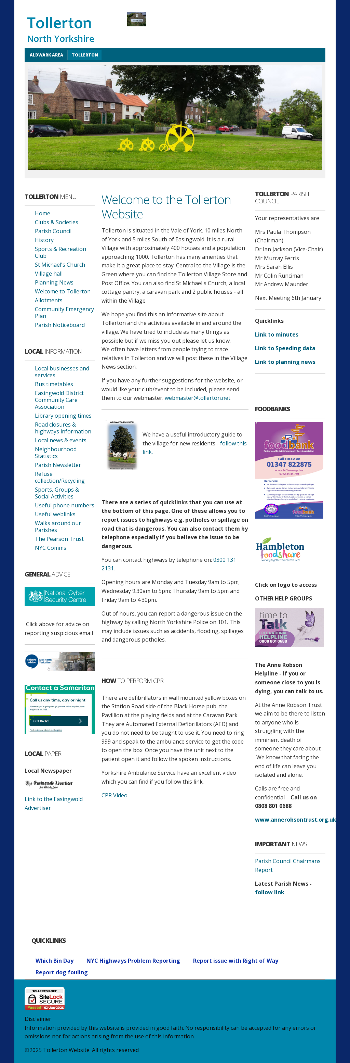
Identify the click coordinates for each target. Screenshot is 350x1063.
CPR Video (114, 795)
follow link (269, 892)
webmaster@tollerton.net (197, 398)
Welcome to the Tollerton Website (166, 206)
